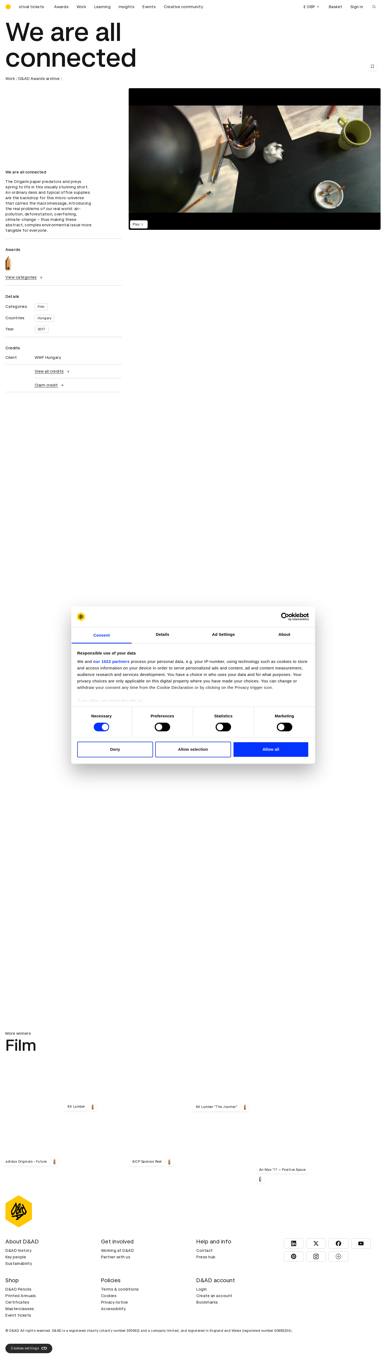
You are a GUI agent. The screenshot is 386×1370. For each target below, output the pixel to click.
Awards (61, 7)
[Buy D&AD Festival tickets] (32, 6)
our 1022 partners (111, 661)
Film (41, 307)
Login (201, 1289)
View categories (24, 277)
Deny (115, 749)
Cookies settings (29, 1348)
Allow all (270, 749)
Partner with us (116, 1257)
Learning (102, 7)
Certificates (17, 1302)
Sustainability (18, 1263)
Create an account (214, 1296)
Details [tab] (162, 634)
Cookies (109, 1296)
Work (81, 7)
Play (139, 224)
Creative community (183, 7)
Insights (126, 7)
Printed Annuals (20, 1296)
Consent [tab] (101, 635)
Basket (335, 7)
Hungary (45, 318)
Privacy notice (114, 1302)
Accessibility (113, 1309)
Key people (15, 1257)
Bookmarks (207, 1302)
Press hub (206, 1257)
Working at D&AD (117, 1250)
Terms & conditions (120, 1289)
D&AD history (18, 1250)
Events (149, 7)
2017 (42, 329)
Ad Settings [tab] (223, 634)
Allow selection (193, 749)
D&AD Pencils (18, 1289)
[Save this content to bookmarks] (372, 66)
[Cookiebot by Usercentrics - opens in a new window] (285, 617)
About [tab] (284, 634)
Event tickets (18, 1315)
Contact (204, 1250)
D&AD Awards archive (39, 78)
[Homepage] (8, 6)
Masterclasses (19, 1309)
